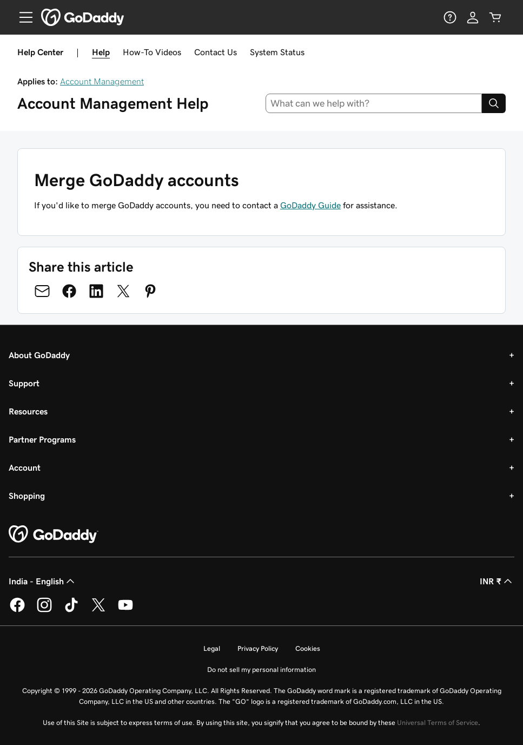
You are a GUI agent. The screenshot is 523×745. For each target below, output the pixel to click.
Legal (211, 648)
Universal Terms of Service (437, 722)
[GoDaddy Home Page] (53, 534)
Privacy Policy (257, 648)
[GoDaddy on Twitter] (98, 610)
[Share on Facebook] (69, 291)
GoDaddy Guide (310, 205)
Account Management (102, 81)
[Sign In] (472, 17)
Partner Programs (42, 439)
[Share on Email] (42, 291)
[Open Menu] (21, 17)
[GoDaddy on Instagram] (44, 610)
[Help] (450, 17)
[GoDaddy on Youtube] (125, 610)
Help (101, 52)
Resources (28, 411)
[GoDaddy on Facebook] (17, 610)
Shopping (27, 495)
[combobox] (373, 103)
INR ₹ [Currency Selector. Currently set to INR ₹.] (497, 581)
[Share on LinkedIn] (96, 291)
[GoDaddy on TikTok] (71, 610)
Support (24, 383)
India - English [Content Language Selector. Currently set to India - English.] (43, 581)
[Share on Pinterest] (150, 291)
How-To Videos (152, 52)
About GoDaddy (39, 355)
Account (25, 467)
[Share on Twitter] (123, 291)
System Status (277, 52)
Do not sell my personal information (261, 669)
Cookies (307, 648)
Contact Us (215, 52)
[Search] (494, 103)
